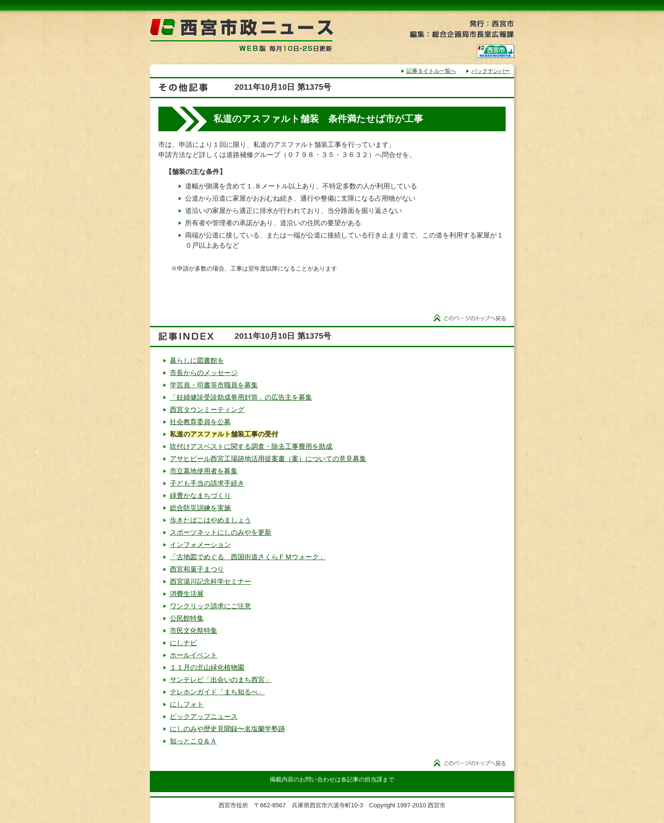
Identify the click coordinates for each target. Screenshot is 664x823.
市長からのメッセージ (204, 372)
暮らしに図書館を (197, 360)
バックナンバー (490, 71)
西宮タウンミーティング (207, 409)
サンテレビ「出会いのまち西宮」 (220, 679)
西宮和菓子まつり (197, 569)
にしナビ (183, 642)
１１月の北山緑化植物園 (207, 667)
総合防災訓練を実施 (200, 507)
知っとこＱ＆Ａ (193, 741)
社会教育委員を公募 (200, 421)
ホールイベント (193, 655)
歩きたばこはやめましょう (210, 520)
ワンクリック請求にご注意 (210, 606)
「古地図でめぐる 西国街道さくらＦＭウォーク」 (248, 557)
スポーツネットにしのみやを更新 (220, 532)
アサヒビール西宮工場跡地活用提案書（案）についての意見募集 (268, 458)
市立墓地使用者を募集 (204, 471)
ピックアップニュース (204, 716)
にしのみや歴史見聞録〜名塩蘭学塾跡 (227, 728)
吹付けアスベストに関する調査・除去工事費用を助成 (251, 446)
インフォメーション (200, 544)
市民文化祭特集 (193, 630)
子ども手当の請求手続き (207, 483)
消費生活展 (187, 593)
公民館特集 (187, 618)
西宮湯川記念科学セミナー (210, 581)
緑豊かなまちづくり (200, 495)
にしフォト (187, 704)
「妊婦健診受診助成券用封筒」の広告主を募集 (241, 397)
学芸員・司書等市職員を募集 (214, 385)
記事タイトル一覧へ (431, 71)
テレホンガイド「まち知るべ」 (217, 692)
